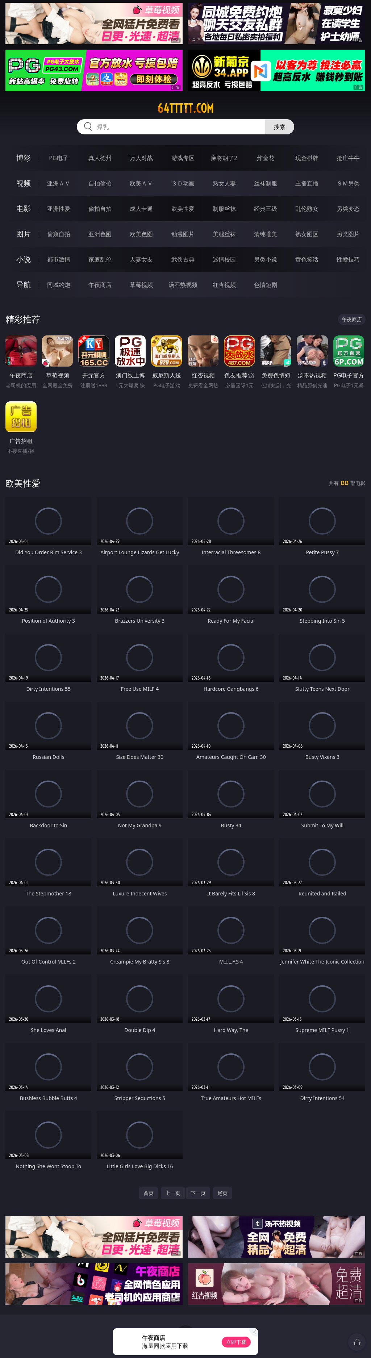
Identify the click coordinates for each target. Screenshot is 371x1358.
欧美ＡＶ (141, 183)
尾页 (222, 1193)
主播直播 (306, 183)
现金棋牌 (306, 158)
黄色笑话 (306, 259)
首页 (148, 1193)
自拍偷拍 (100, 183)
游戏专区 (183, 158)
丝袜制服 (265, 183)
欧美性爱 (183, 209)
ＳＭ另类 (348, 183)
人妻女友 (141, 259)
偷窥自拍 (58, 234)
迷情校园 (224, 259)
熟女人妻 (224, 183)
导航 (23, 284)
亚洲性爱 (58, 209)
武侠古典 (183, 259)
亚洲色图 (100, 234)
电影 (23, 208)
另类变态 (348, 209)
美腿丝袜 (224, 234)
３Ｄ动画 (183, 183)
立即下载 (236, 1341)
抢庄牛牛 (348, 158)
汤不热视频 (182, 285)
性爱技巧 (348, 259)
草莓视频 (141, 285)
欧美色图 (141, 234)
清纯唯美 (265, 234)
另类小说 (265, 259)
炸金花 (265, 158)
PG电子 (58, 158)
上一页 (172, 1193)
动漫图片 (183, 234)
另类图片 (348, 234)
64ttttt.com (185, 108)
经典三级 (265, 209)
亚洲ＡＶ (58, 183)
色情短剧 (265, 285)
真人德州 (100, 158)
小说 (23, 259)
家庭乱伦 (100, 259)
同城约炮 (58, 285)
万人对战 (141, 158)
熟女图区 (306, 234)
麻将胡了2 (224, 158)
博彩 (23, 158)
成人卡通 (141, 209)
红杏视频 (224, 285)
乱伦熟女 (306, 209)
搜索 (279, 127)
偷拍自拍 (100, 209)
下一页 (198, 1193)
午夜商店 (100, 285)
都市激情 (58, 259)
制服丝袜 (224, 209)
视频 (23, 183)
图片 (23, 234)
